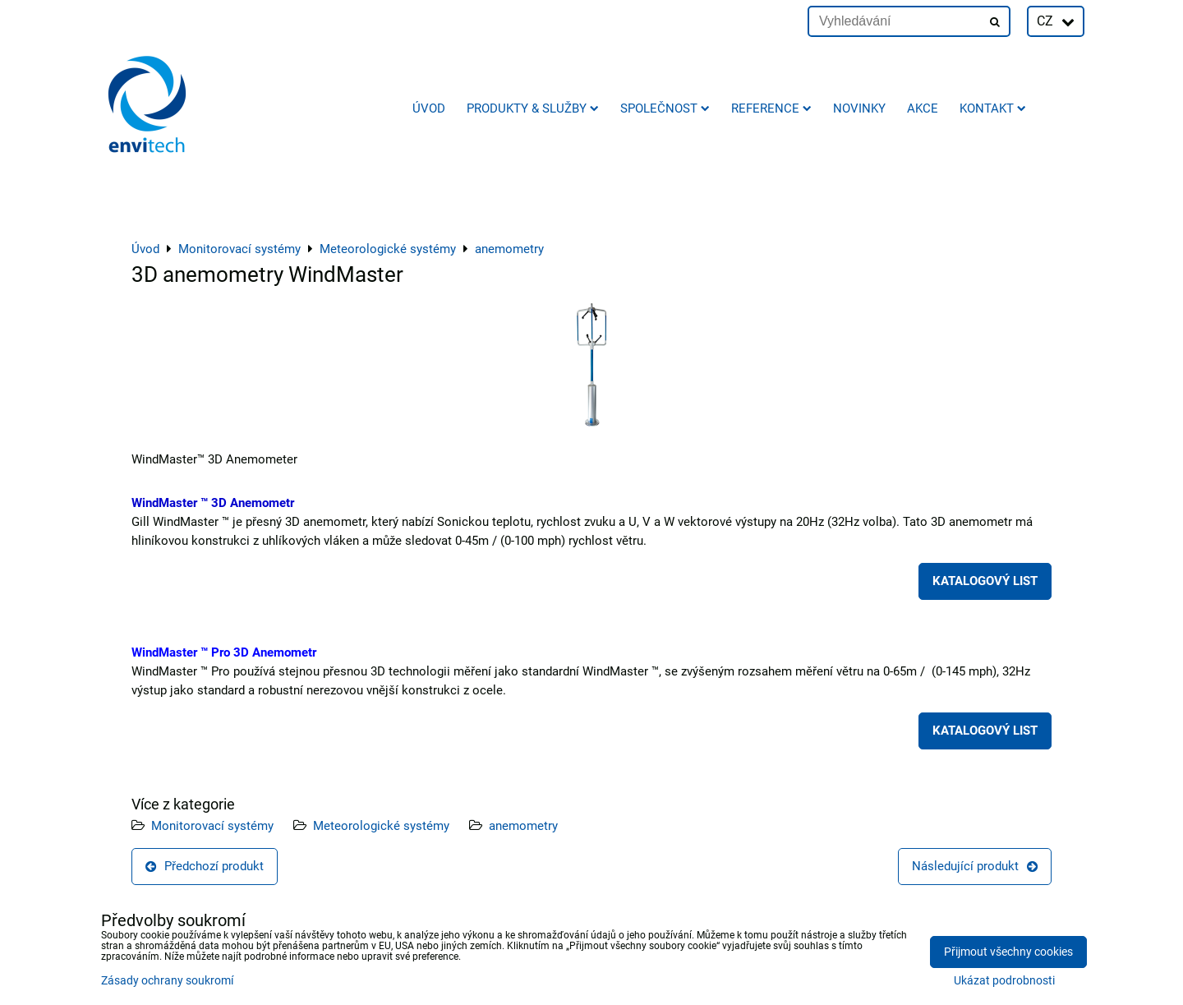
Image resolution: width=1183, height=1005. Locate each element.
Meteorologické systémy (381, 825)
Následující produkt (975, 866)
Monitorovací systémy (212, 825)
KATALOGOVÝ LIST (985, 581)
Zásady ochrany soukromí (167, 981)
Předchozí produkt (204, 866)
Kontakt (993, 108)
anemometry (523, 825)
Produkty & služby (533, 108)
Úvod (428, 108)
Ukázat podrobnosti (1004, 981)
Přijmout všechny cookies (1008, 952)
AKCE (922, 108)
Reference (771, 108)
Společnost (665, 108)
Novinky (859, 108)
